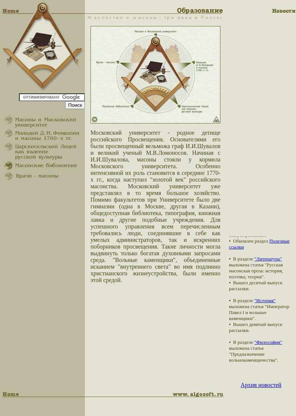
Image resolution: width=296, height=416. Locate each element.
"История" (265, 300)
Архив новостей (261, 385)
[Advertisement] (262, 124)
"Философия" (268, 342)
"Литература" (268, 259)
